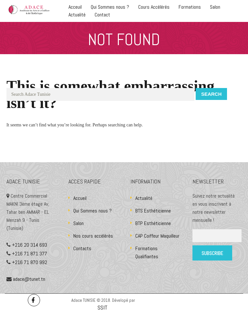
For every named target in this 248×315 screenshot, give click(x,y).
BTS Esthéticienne (153, 210)
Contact (102, 14)
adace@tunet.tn (29, 279)
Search (211, 94)
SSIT (103, 307)
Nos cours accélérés (93, 235)
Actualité (77, 14)
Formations (190, 7)
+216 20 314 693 (29, 244)
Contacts (82, 248)
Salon (215, 7)
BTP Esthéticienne (153, 223)
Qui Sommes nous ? (110, 7)
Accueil (80, 198)
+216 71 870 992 (29, 262)
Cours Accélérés (154, 7)
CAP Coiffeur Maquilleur (157, 235)
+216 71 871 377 (29, 253)
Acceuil (75, 7)
